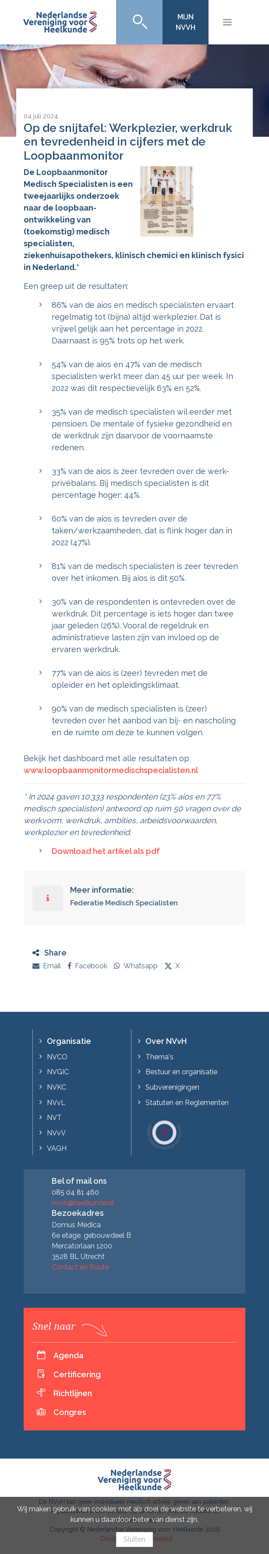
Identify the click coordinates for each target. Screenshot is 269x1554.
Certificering (77, 1374)
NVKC (56, 1087)
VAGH (57, 1148)
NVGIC (58, 1072)
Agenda (68, 1355)
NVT (54, 1117)
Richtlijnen (72, 1393)
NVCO (57, 1057)
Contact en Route (80, 1267)
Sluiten (134, 1539)
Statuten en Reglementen (187, 1102)
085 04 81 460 (75, 1192)
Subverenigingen (172, 1087)
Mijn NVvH (185, 22)
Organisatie (69, 1041)
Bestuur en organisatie (181, 1072)
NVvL (56, 1102)
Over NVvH (166, 1041)
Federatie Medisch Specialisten (124, 903)
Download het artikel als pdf (106, 851)
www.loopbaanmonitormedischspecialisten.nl (111, 770)
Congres (69, 1412)
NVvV (56, 1133)
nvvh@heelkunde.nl (83, 1203)
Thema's (159, 1057)
